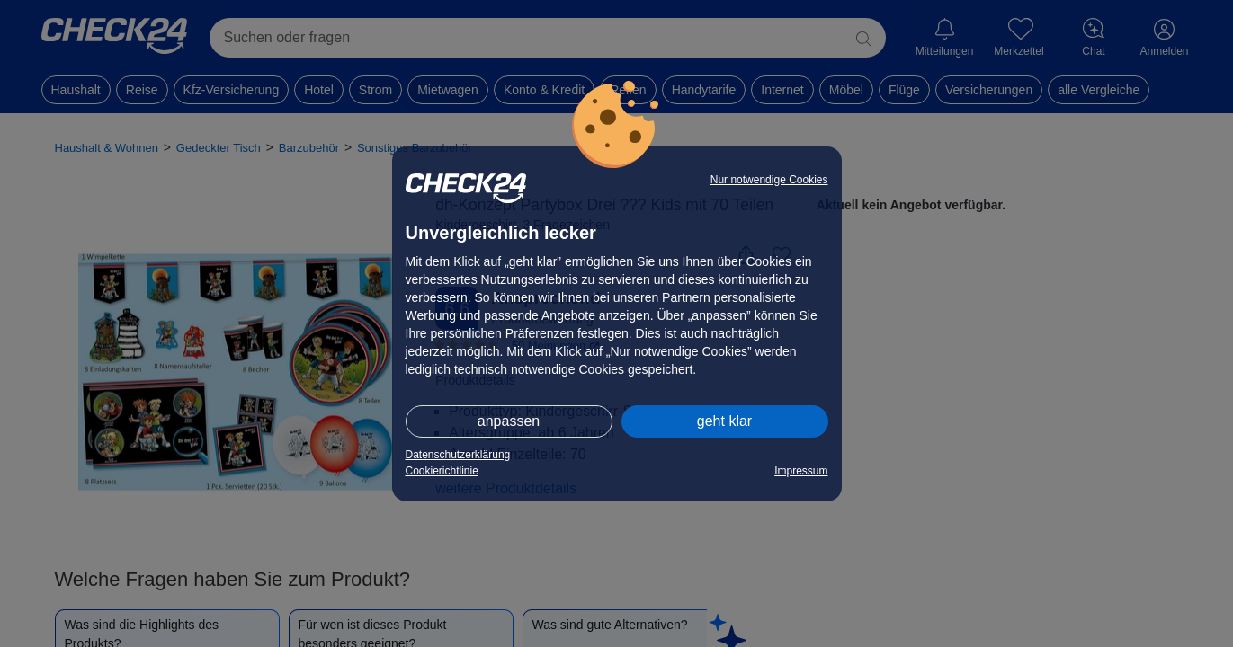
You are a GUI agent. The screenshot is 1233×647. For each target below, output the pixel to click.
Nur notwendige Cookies (769, 179)
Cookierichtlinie (442, 471)
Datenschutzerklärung (458, 454)
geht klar (724, 421)
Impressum (800, 471)
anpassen (509, 421)
